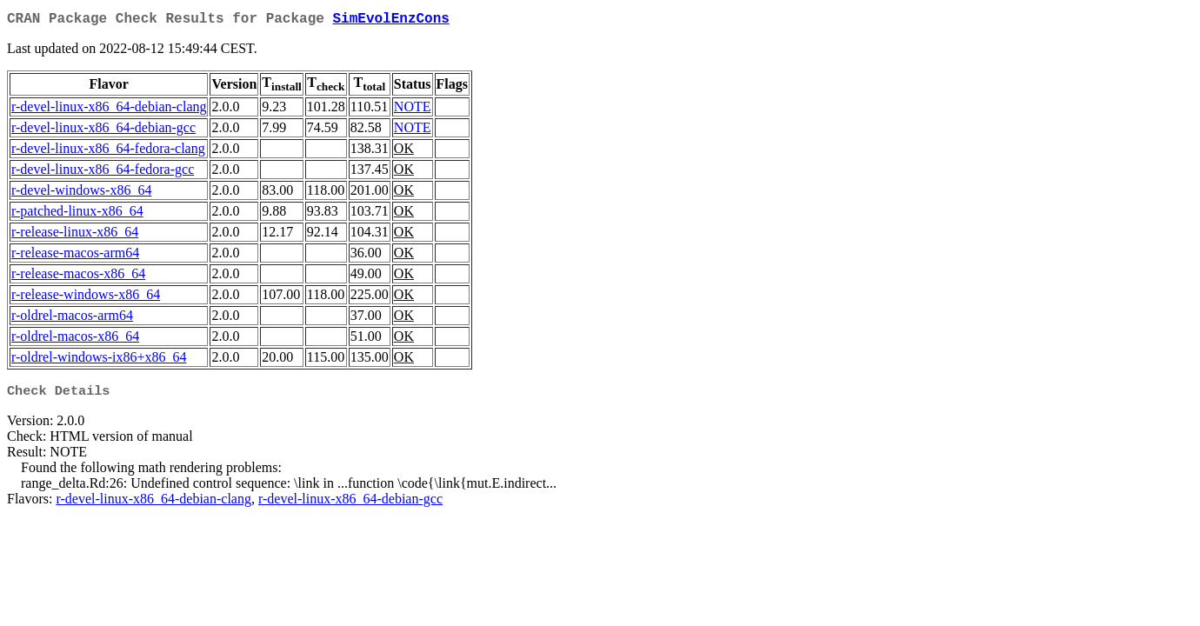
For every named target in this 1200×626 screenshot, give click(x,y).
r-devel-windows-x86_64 (81, 193)
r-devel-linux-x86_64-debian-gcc (103, 130)
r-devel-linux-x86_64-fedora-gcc (102, 172)
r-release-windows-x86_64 (85, 297)
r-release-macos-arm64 (75, 256)
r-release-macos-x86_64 (78, 277)
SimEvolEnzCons (390, 20)
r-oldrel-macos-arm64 (72, 318)
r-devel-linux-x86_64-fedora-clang (108, 151)
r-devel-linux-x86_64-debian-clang (108, 110)
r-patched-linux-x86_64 (77, 214)
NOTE (412, 110)
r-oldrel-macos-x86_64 (75, 339)
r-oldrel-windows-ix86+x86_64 (99, 360)
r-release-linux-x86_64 (74, 235)
